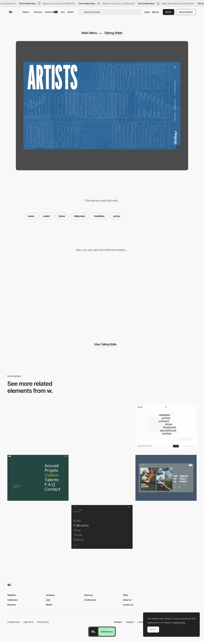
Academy (51, 12)
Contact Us (128, 604)
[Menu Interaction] (102, 478)
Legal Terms (28, 622)
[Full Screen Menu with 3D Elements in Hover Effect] (38, 527)
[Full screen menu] (166, 478)
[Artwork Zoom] (30, 316)
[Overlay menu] (38, 478)
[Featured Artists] (78, 316)
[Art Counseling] (174, 279)
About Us (127, 600)
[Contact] (126, 316)
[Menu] (102, 427)
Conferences (90, 600)
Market (71, 12)
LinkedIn (141, 622)
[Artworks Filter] (78, 279)
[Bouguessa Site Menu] (102, 527)
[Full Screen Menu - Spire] (38, 426)
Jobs (62, 12)
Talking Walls (113, 32)
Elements (11, 604)
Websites (11, 595)
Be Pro (168, 12)
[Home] (30, 279)
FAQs (125, 595)
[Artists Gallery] (126, 279)
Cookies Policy (13, 622)
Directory (38, 12)
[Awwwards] (11, 12)
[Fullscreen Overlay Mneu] (166, 426)
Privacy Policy (43, 622)
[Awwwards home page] (93, 631)
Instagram (130, 622)
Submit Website (186, 12)
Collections (12, 600)
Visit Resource (107, 632)
